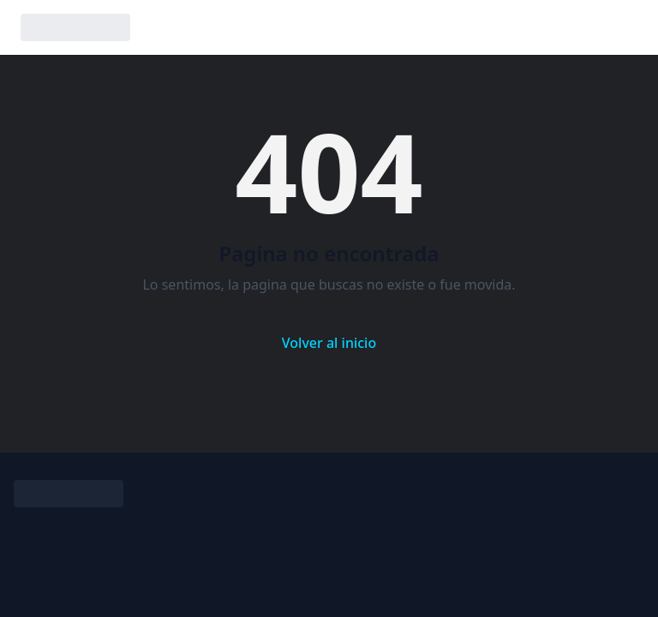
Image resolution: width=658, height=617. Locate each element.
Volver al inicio (329, 342)
